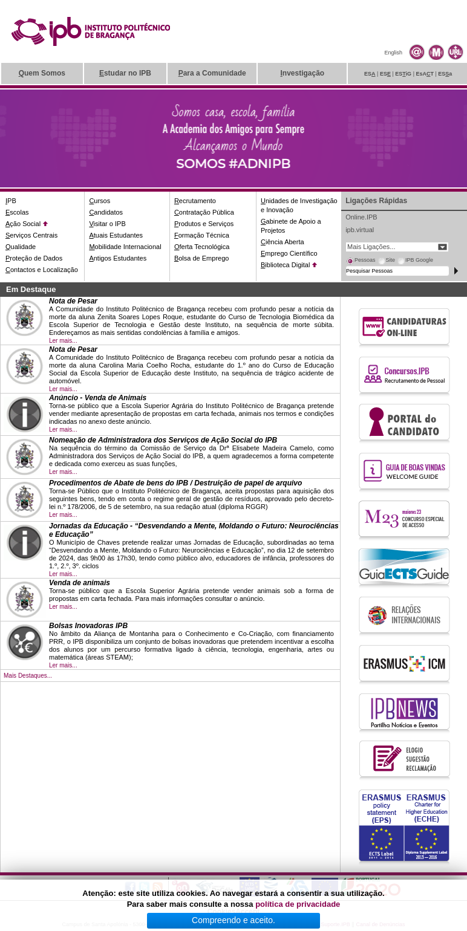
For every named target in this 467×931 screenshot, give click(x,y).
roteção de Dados (33, 258)
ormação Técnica (201, 235)
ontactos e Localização (41, 269)
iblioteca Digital (285, 264)
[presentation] (360, 262)
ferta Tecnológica (202, 246)
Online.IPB (361, 217)
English (393, 53)
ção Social (23, 223)
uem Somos (42, 73)
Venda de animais (79, 583)
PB (10, 200)
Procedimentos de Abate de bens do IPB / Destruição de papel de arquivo (175, 483)
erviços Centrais (31, 235)
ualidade (20, 246)
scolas (17, 212)
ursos (99, 200)
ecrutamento (195, 200)
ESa (445, 74)
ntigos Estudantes (117, 258)
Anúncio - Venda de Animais (97, 398)
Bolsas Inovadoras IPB (88, 625)
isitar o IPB (107, 223)
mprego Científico (289, 253)
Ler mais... (63, 340)
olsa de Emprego (201, 258)
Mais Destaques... (28, 675)
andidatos (106, 212)
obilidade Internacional (125, 246)
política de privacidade (297, 904)
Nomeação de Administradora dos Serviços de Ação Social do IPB (163, 440)
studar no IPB (125, 73)
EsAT (425, 74)
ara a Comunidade (212, 73)
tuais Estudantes (116, 235)
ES (370, 74)
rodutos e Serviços (204, 223)
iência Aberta (282, 241)
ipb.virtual (359, 229)
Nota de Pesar (73, 301)
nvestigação (302, 73)
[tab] (360, 262)
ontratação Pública (204, 212)
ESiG (403, 74)
